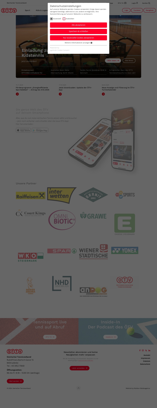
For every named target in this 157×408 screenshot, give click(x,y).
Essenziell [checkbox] (57, 19)
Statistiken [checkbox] (70, 19)
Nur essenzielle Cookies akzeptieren (78, 37)
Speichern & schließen (78, 31)
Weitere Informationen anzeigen (78, 43)
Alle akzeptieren (78, 25)
